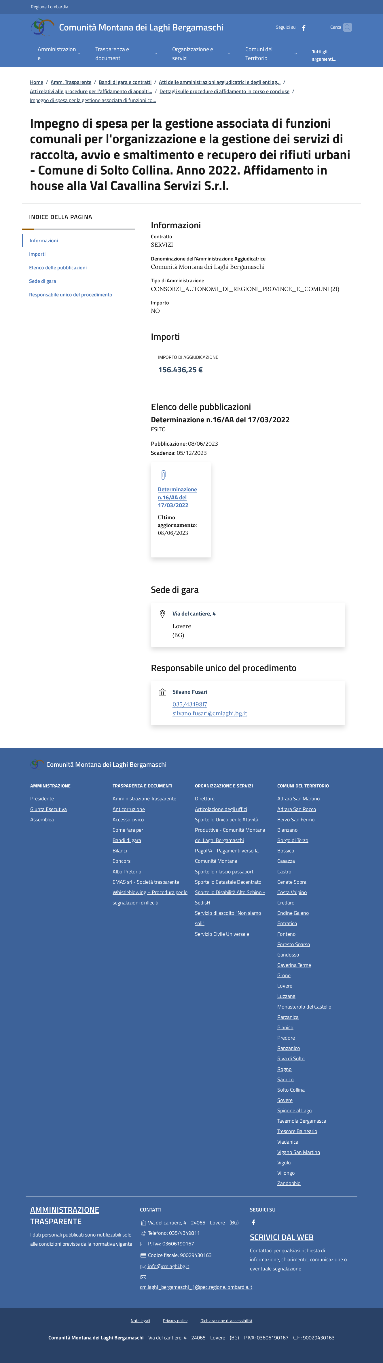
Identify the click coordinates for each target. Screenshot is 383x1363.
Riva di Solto (315, 1057)
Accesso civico (128, 819)
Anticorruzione (129, 809)
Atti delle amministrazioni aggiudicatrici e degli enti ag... (219, 82)
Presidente (42, 798)
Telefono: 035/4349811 (170, 1233)
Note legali (140, 1320)
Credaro (312, 902)
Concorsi (122, 861)
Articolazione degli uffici (221, 809)
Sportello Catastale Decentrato (228, 882)
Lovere (311, 985)
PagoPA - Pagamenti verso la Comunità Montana (232, 856)
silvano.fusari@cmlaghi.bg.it (209, 713)
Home (36, 82)
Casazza (312, 860)
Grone (310, 974)
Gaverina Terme (315, 964)
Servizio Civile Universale (232, 933)
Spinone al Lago (315, 1109)
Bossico (312, 850)
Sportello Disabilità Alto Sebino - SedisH (230, 897)
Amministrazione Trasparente (144, 798)
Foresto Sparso (315, 943)
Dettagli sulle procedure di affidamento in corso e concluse (224, 91)
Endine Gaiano (315, 912)
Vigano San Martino (315, 1151)
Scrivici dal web (282, 1237)
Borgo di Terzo (315, 839)
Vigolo (310, 1161)
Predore (312, 1037)
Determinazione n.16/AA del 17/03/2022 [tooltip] (177, 497)
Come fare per (128, 830)
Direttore (205, 798)
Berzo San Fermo (315, 818)
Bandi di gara (127, 840)
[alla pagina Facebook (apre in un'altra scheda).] (294, 27)
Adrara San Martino (315, 797)
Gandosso (314, 954)
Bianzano (314, 829)
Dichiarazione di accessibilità (226, 1320)
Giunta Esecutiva (48, 809)
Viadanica (314, 1141)
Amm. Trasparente (71, 82)
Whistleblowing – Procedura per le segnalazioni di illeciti (150, 897)
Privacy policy (175, 1320)
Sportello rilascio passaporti (225, 871)
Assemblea (42, 819)
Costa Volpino (315, 891)
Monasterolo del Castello (315, 1006)
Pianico (311, 1026)
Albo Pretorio (150, 871)
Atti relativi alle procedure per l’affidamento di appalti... (91, 91)
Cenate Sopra (315, 881)
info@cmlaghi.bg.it (164, 1266)
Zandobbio (315, 1182)
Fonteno (313, 933)
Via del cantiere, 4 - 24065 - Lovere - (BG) (191, 1222)
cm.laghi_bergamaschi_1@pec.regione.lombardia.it (191, 1282)
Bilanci (120, 850)
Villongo (312, 1172)
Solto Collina (315, 1089)
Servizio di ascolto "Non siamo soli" (228, 918)
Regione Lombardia (49, 6)
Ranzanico (315, 1047)
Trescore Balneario (315, 1130)
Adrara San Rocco (315, 808)
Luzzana (286, 996)
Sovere (311, 1099)
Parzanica (314, 1016)
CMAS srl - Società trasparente (150, 881)
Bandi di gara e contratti (125, 82)
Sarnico (312, 1078)
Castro (310, 871)
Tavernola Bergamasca (315, 1120)
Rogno (311, 1068)
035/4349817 (189, 704)
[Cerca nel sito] (345, 27)
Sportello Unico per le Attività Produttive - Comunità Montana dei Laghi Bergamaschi (230, 830)
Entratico (313, 922)
